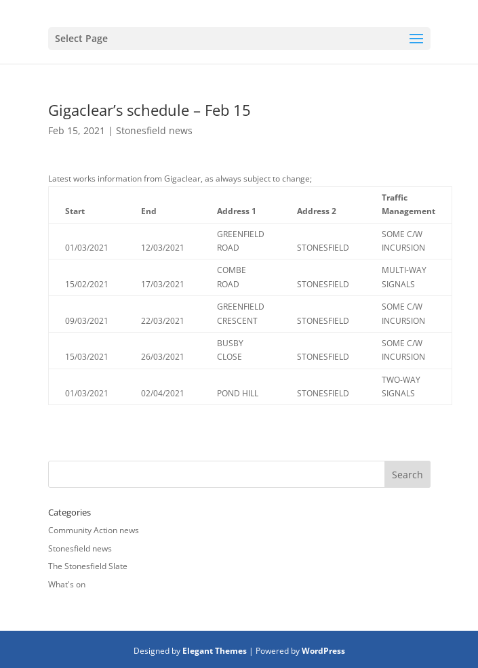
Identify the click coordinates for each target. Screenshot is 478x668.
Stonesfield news (154, 130)
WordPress (323, 650)
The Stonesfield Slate (87, 566)
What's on (66, 584)
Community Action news (93, 530)
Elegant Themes (214, 650)
